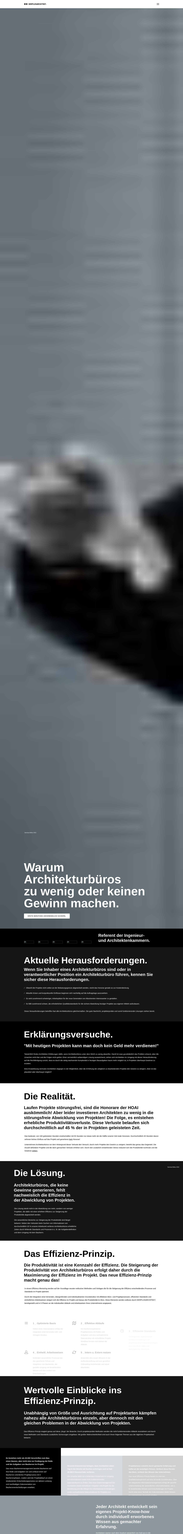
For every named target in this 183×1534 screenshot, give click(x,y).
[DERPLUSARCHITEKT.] (35, 4)
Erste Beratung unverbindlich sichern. (47, 916)
